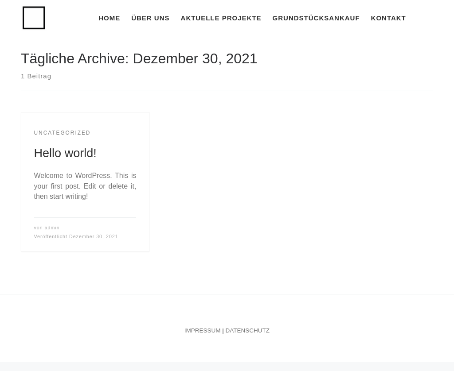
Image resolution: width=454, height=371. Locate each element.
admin (52, 227)
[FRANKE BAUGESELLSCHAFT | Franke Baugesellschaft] (34, 17)
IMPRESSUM (202, 330)
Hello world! (65, 153)
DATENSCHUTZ (248, 330)
